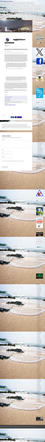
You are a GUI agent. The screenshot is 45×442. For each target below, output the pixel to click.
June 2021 (39, 349)
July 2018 (39, 381)
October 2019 (39, 367)
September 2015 (40, 403)
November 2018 (40, 378)
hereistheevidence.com (39, 211)
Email (3, 155)
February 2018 (40, 386)
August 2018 (39, 380)
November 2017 (40, 388)
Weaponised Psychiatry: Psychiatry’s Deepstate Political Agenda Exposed (40, 138)
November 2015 (40, 401)
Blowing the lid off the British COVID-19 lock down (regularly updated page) (40, 149)
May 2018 (39, 383)
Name (3, 151)
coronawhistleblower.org (39, 223)
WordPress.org (40, 425)
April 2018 (39, 384)
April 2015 (39, 407)
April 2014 (39, 413)
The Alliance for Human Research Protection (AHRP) (39, 250)
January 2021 (39, 352)
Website (3, 159)
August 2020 (39, 357)
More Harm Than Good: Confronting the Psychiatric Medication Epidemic (39, 261)
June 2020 (39, 359)
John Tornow (16, 440)
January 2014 (39, 415)
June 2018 (39, 382)
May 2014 (39, 412)
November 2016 (40, 394)
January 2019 (39, 376)
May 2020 (39, 360)
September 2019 (40, 368)
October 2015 (39, 402)
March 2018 (39, 385)
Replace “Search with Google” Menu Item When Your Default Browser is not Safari (40, 155)
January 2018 (39, 387)
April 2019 (39, 373)
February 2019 (40, 375)
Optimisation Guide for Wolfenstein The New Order (40, 111)
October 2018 (39, 379)
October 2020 (39, 355)
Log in (38, 422)
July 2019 (39, 370)
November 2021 (40, 344)
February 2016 (40, 399)
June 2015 (39, 405)
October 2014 (39, 410)
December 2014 (40, 409)
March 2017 (39, 392)
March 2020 (39, 362)
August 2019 (39, 369)
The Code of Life (38, 247)
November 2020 (40, 354)
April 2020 (39, 361)
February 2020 (40, 363)
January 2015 (39, 408)
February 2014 (40, 414)
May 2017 (39, 391)
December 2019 (40, 365)
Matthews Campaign (39, 253)
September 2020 (40, 356)
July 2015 (39, 404)
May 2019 (39, 372)
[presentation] (7, 167)
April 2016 (39, 398)
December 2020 (40, 353)
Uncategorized (11, 1)
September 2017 (40, 390)
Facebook (12, 117)
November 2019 (40, 366)
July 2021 (39, 348)
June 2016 (39, 397)
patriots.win (38, 209)
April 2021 (39, 351)
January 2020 (39, 364)
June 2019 (39, 371)
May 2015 (39, 406)
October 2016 (39, 395)
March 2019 (39, 374)
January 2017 (39, 393)
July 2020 (39, 358)
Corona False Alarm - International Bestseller (39, 237)
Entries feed (39, 423)
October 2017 (39, 389)
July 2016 (39, 396)
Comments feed (40, 424)
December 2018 (40, 377)
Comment (3, 140)
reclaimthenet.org (38, 213)
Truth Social (19, 117)
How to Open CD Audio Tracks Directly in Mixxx (40, 133)
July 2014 (39, 411)
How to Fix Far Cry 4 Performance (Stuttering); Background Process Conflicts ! (40, 116)
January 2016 (39, 400)
